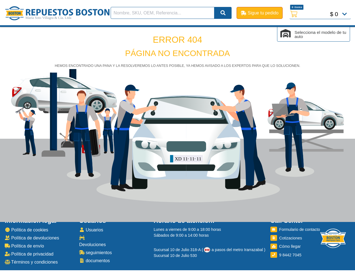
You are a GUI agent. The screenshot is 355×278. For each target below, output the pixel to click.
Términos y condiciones (31, 262)
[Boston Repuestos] (333, 239)
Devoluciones (92, 241)
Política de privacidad (29, 254)
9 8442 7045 (285, 255)
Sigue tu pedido (259, 13)
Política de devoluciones (32, 238)
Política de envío (24, 246)
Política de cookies (26, 230)
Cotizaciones (286, 238)
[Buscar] (223, 13)
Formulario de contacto (295, 229)
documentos (94, 260)
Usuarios (91, 230)
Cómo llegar (285, 246)
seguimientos (95, 252)
